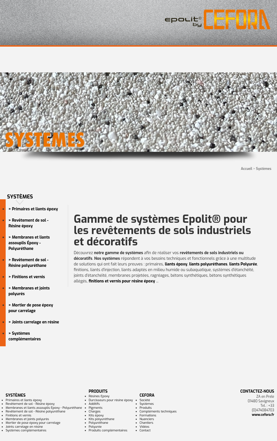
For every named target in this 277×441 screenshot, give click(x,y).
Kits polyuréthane (101, 419)
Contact (145, 430)
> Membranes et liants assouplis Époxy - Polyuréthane (29, 243)
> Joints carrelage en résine (33, 322)
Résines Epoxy (99, 396)
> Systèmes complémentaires (24, 336)
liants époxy (176, 264)
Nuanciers (147, 419)
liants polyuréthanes (208, 264)
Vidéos (145, 427)
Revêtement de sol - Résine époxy (30, 404)
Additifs (94, 404)
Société (145, 400)
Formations (148, 415)
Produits (98, 391)
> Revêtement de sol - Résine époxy (28, 223)
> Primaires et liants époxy (33, 209)
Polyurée (95, 427)
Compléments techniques (158, 411)
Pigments (96, 408)
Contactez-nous (257, 391)
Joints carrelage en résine (24, 427)
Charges (95, 411)
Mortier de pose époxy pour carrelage (33, 423)
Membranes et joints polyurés (27, 419)
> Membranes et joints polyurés (29, 291)
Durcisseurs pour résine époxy (111, 400)
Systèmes (15, 395)
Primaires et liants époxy (24, 400)
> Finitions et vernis (26, 277)
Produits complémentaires (108, 430)
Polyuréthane (98, 423)
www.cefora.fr (263, 414)
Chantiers (146, 423)
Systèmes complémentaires (26, 430)
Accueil (246, 169)
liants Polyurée (243, 264)
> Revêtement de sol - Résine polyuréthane (28, 262)
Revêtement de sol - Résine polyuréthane (35, 411)
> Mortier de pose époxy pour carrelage (30, 308)
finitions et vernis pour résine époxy (122, 281)
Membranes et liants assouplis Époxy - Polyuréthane (44, 408)
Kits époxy (96, 415)
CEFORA (147, 395)
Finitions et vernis (18, 415)
